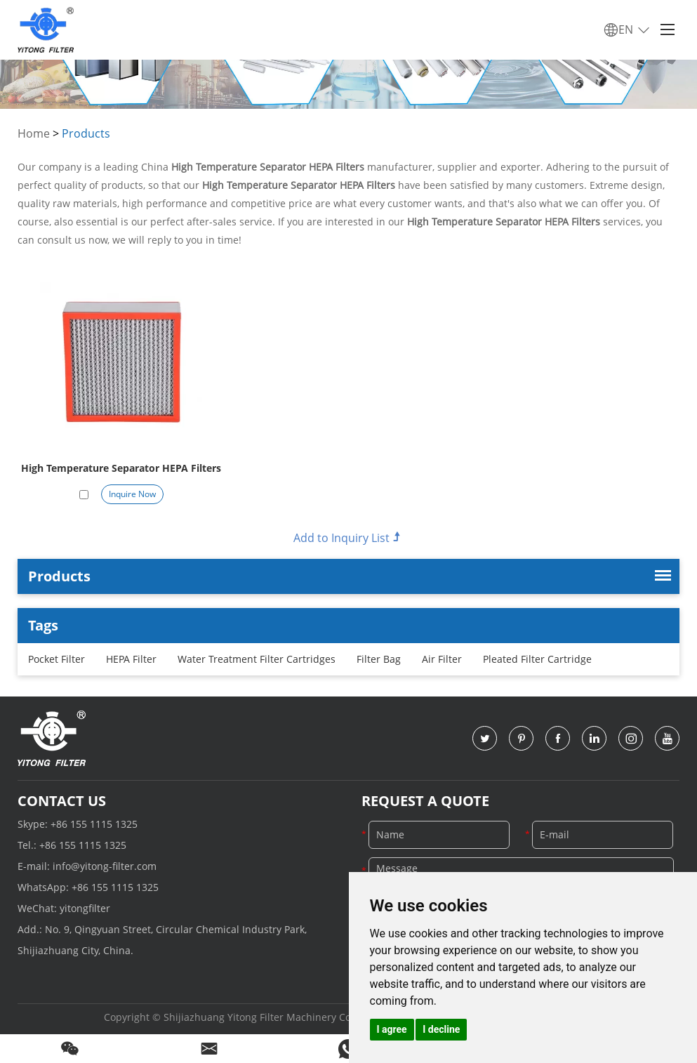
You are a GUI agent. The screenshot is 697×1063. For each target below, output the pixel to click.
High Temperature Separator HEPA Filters (121, 468)
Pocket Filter (56, 659)
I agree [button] (392, 1029)
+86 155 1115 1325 (94, 824)
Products (86, 133)
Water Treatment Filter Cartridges (257, 659)
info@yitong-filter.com (105, 866)
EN (627, 30)
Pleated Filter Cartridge (537, 659)
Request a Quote (425, 800)
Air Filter (442, 659)
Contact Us (62, 800)
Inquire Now (132, 494)
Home (34, 133)
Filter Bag (379, 659)
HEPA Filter (131, 659)
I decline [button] (441, 1029)
